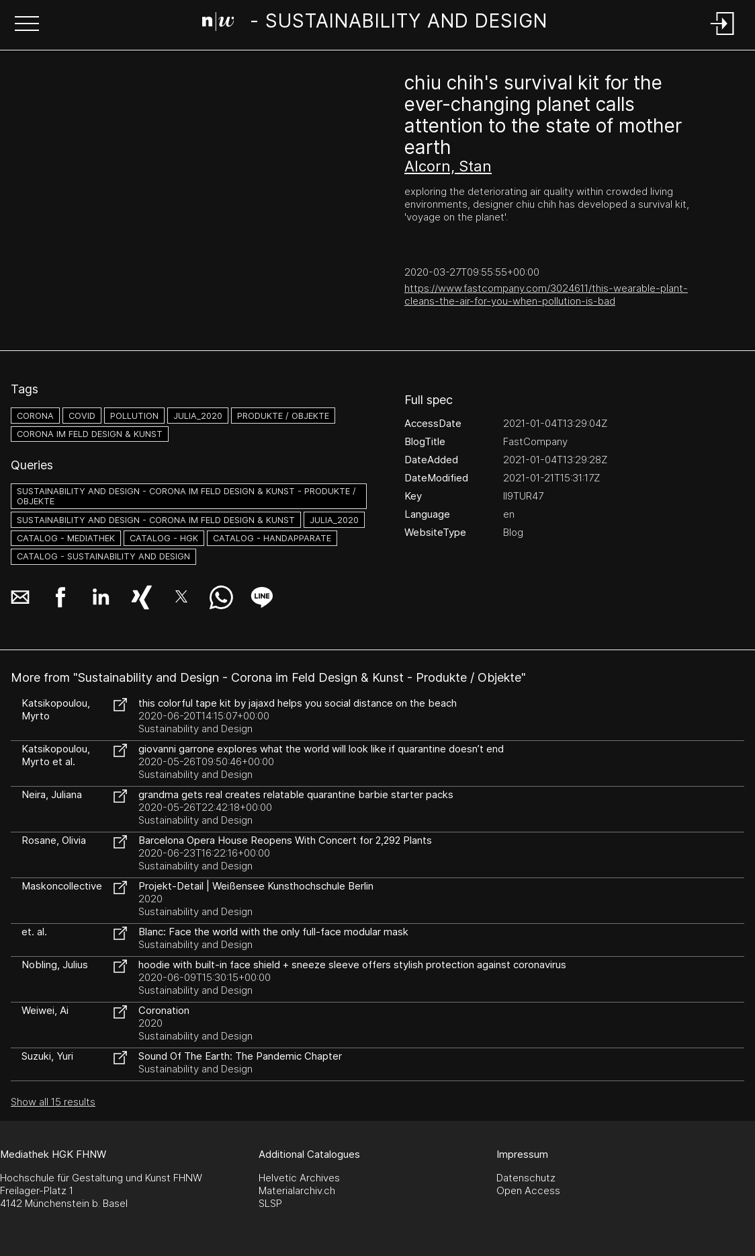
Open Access (528, 1190)
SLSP (270, 1203)
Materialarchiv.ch (297, 1190)
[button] (27, 25)
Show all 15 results (53, 1101)
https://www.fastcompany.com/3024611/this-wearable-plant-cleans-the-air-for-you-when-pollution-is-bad (546, 294)
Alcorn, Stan (448, 166)
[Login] (723, 36)
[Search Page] (375, 23)
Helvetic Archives (299, 1177)
